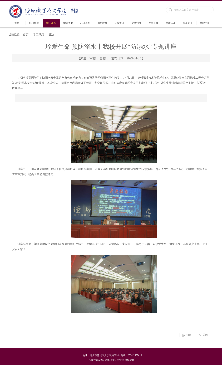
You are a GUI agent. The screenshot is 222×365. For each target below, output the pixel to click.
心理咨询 (85, 23)
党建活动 (170, 23)
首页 (16, 23)
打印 (188, 334)
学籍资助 (68, 23)
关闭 (205, 334)
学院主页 (205, 23)
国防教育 (102, 23)
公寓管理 (119, 23)
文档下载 (153, 23)
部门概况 (34, 23)
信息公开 (188, 23)
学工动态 (51, 23)
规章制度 (136, 23)
